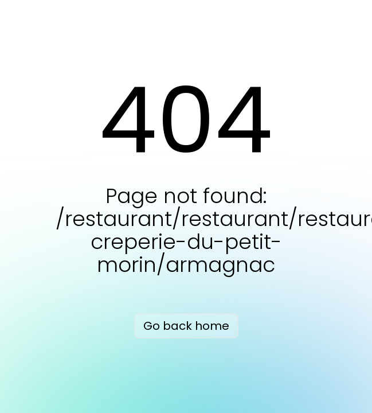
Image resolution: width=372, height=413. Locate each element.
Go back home (186, 326)
